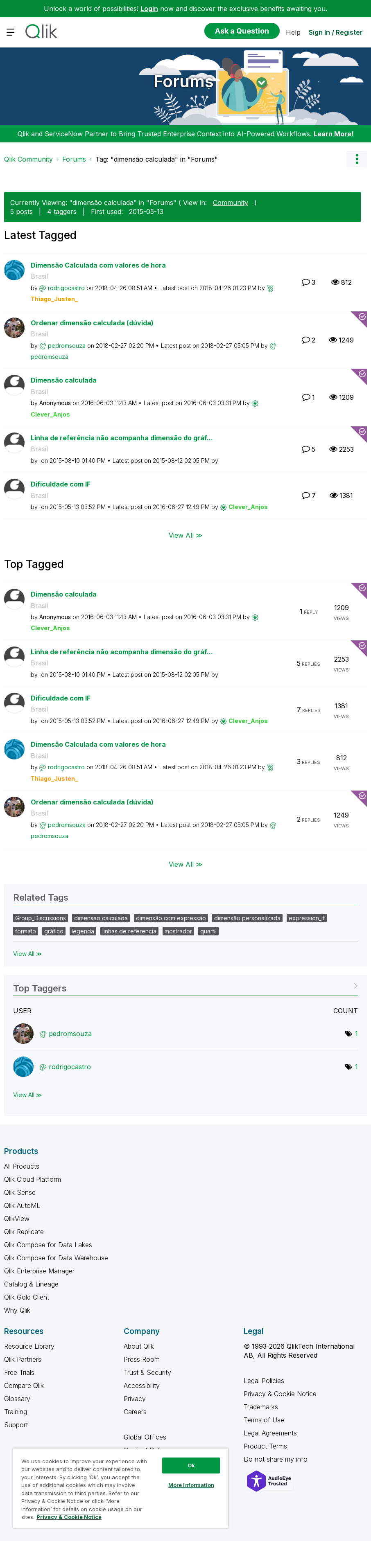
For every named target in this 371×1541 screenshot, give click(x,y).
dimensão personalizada (247, 918)
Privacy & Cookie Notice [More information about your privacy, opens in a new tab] (69, 1517)
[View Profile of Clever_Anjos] (50, 414)
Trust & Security (147, 1372)
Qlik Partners (22, 1359)
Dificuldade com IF (60, 484)
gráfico (53, 931)
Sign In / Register (336, 32)
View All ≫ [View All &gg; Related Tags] (27, 953)
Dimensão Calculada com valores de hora (98, 265)
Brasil (39, 276)
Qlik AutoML (22, 1205)
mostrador (178, 931)
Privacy (135, 1399)
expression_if (307, 918)
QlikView (16, 1218)
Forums (184, 81)
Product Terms (265, 1446)
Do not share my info (277, 1459)
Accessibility (142, 1385)
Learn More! (334, 134)
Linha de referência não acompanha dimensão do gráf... (122, 438)
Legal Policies (264, 1381)
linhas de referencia (129, 931)
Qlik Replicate (24, 1232)
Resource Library (29, 1346)
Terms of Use (264, 1420)
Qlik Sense (20, 1192)
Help (293, 32)
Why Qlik (17, 1310)
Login (149, 9)
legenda (83, 931)
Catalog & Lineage (31, 1284)
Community (230, 202)
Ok (191, 1465)
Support (16, 1425)
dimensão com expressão (171, 918)
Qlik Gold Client (26, 1297)
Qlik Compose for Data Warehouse (56, 1258)
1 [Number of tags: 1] (356, 1034)
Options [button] (356, 159)
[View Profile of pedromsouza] (67, 345)
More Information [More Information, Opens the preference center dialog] (191, 1485)
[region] (120, 1488)
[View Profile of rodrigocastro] (66, 287)
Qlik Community (28, 159)
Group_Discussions (40, 918)
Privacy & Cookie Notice (280, 1394)
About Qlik (139, 1346)
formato (25, 931)
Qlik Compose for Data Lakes (48, 1245)
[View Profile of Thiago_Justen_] (54, 298)
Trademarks (261, 1407)
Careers (135, 1412)
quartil (208, 931)
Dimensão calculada (64, 380)
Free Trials (19, 1372)
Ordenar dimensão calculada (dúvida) (92, 323)
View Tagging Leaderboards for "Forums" (185, 985)
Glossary (17, 1399)
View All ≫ (186, 535)
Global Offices (145, 1437)
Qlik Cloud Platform (32, 1179)
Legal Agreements (270, 1433)
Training (15, 1412)
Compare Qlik (24, 1385)
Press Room (142, 1359)
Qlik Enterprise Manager (39, 1271)
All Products (21, 1166)
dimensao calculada (101, 918)
